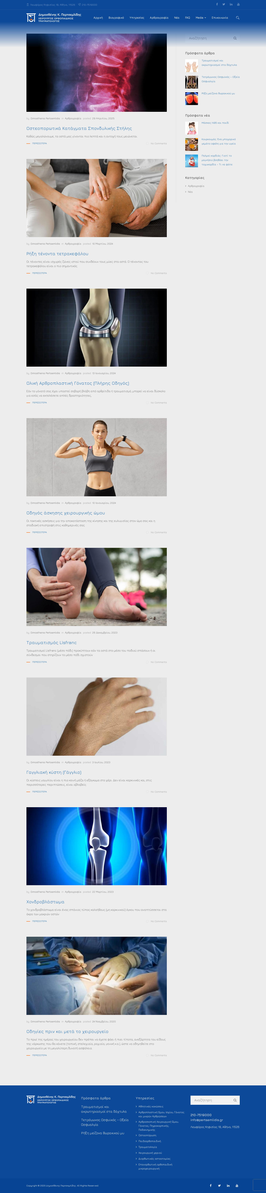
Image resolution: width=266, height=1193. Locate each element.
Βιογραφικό (116, 17)
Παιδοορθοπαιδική (150, 1141)
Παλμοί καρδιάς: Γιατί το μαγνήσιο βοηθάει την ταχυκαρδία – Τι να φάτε (217, 160)
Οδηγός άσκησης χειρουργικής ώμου (65, 512)
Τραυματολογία (148, 1146)
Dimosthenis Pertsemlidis (45, 118)
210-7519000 (87, 4)
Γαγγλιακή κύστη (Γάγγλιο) (53, 772)
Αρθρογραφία (159, 17)
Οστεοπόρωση (147, 1135)
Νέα (176, 17)
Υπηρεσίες (137, 17)
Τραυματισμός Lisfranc (51, 642)
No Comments (156, 143)
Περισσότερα (39, 143)
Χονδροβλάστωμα (45, 901)
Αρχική (98, 17)
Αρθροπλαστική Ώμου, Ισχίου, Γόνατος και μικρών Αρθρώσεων (161, 1114)
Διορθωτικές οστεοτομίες (154, 1158)
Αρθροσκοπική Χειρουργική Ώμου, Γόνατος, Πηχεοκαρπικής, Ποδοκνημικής (159, 1125)
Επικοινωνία (220, 17)
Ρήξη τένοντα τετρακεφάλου (57, 253)
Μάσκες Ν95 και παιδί (215, 122)
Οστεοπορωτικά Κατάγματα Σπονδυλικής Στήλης (79, 128)
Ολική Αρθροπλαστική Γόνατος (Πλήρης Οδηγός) (77, 383)
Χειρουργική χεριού (150, 1152)
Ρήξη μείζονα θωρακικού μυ (218, 93)
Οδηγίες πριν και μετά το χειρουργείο (67, 1031)
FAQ (187, 17)
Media (199, 17)
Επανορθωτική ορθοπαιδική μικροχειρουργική (155, 1166)
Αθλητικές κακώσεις (151, 1106)
